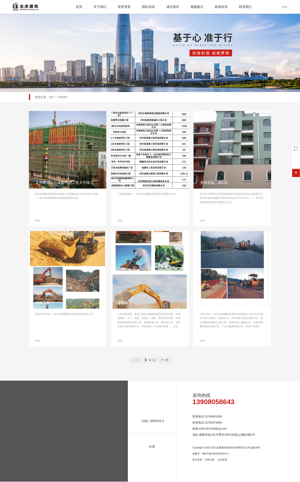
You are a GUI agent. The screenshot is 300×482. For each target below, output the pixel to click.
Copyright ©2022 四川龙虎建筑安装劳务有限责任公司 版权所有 (227, 448)
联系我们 (245, 6)
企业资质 (222, 460)
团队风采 (148, 6)
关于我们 (100, 6)
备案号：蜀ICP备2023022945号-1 (211, 454)
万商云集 (209, 460)
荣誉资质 (124, 6)
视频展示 (197, 6)
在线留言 (295, 148)
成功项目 (172, 6)
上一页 (135, 360)
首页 (79, 6)
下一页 (164, 360)
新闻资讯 (221, 6)
